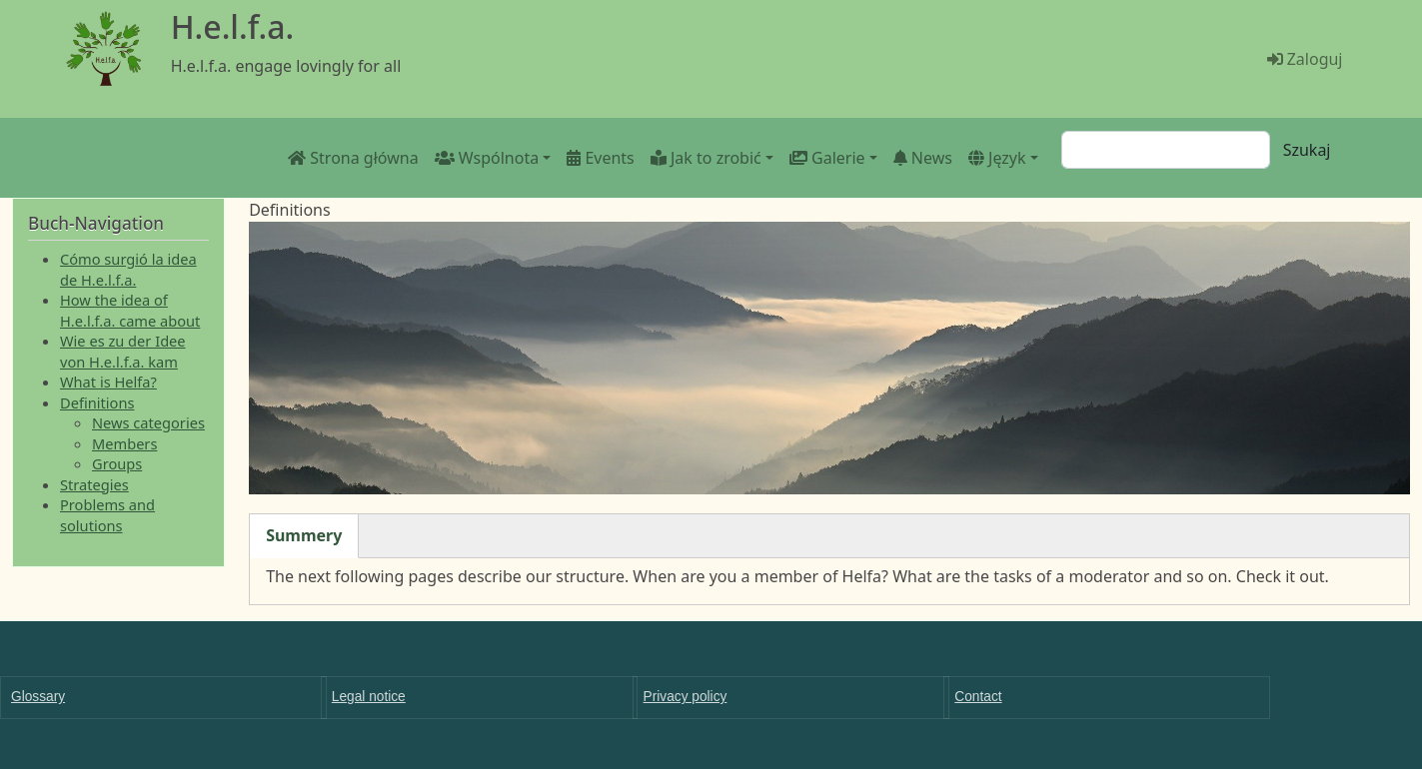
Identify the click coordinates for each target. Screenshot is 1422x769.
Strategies (94, 484)
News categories (148, 422)
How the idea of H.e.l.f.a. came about (130, 310)
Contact (977, 696)
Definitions (97, 402)
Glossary (38, 696)
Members (124, 443)
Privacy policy (685, 696)
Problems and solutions (107, 514)
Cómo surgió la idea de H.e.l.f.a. (128, 269)
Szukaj (1307, 150)
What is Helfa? (108, 381)
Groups (117, 463)
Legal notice (369, 696)
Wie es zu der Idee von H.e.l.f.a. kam (123, 351)
